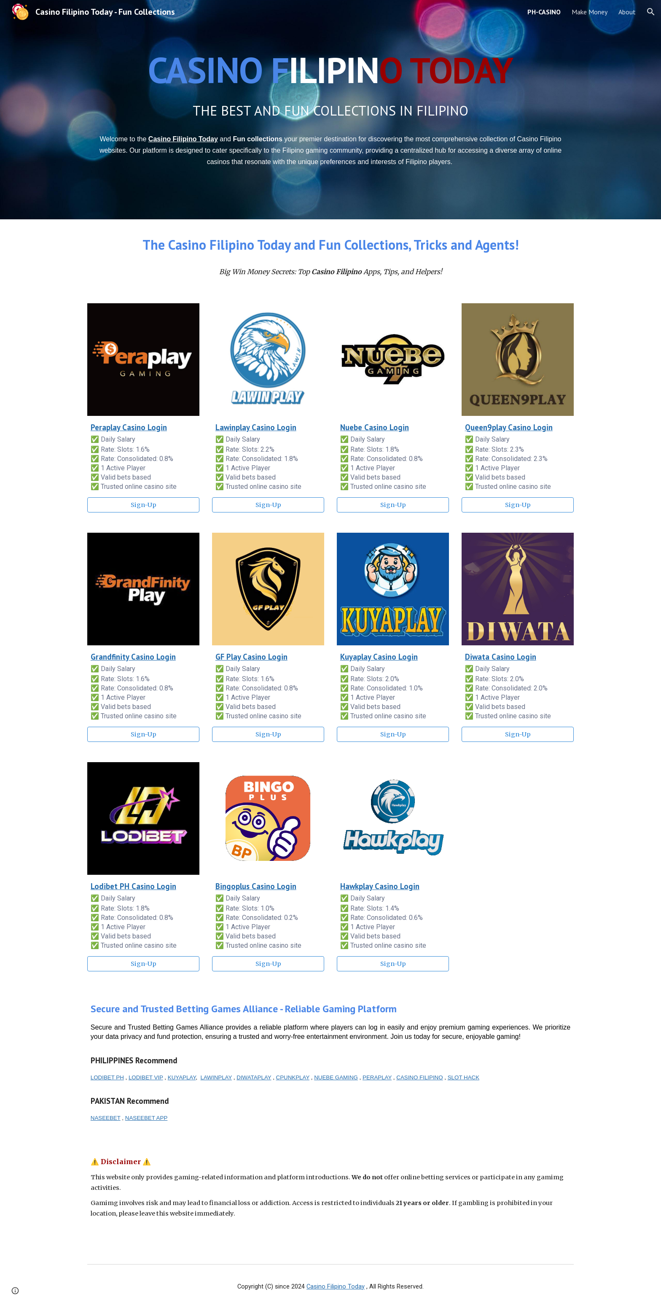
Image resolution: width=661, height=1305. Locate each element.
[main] (330, 70)
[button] (651, 12)
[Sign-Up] (143, 505)
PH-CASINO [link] (544, 12)
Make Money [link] (589, 12)
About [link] (627, 12)
